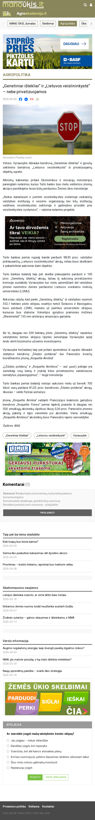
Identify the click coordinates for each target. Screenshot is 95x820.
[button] (3, 23)
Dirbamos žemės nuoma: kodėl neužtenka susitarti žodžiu (38, 606)
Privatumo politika (14, 806)
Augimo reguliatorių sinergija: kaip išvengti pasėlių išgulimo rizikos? (43, 648)
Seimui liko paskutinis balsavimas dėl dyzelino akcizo (35, 553)
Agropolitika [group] (67, 23)
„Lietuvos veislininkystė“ (51, 435)
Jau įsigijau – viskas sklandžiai (27, 740)
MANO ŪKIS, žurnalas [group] (23, 23)
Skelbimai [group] (48, 23)
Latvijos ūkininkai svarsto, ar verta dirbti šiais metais (34, 595)
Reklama (34, 806)
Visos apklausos (56, 777)
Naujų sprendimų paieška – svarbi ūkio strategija (32, 671)
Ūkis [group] (84, 23)
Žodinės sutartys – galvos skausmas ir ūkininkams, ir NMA (38, 617)
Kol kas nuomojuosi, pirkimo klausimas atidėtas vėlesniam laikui (48, 757)
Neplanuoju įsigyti (19, 768)
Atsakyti (35, 777)
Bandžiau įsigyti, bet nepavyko (27, 746)
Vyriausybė (80, 435)
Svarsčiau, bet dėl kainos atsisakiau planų (34, 751)
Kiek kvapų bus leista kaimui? (20, 541)
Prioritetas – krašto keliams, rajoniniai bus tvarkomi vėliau (38, 564)
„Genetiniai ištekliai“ (17, 435)
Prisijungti (47, 512)
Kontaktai (48, 806)
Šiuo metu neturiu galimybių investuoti (32, 762)
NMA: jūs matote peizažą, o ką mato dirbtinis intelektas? (37, 659)
